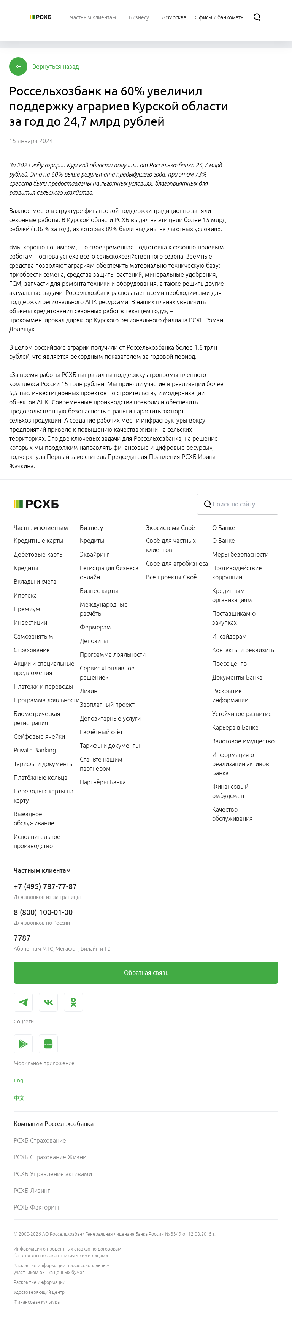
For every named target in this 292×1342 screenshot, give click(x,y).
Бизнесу (91, 527)
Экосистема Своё (170, 527)
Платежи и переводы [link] (43, 686)
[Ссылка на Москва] (177, 17)
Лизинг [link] (90, 691)
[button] (55, 66)
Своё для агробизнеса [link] (177, 563)
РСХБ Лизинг (32, 1190)
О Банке (223, 527)
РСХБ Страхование (40, 1140)
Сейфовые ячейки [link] (39, 736)
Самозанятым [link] (33, 636)
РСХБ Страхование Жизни (50, 1157)
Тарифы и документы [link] (44, 763)
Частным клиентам (41, 527)
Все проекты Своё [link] (171, 577)
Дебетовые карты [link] (39, 554)
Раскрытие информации (39, 1282)
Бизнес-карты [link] (99, 590)
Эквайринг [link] (94, 554)
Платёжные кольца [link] (40, 777)
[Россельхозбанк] (40, 17)
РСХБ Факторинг (37, 1207)
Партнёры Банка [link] (103, 782)
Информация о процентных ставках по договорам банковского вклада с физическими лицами (67, 1252)
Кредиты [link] (26, 568)
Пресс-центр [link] (229, 663)
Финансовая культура (37, 1301)
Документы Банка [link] (237, 677)
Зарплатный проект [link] (107, 704)
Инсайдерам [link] (229, 636)
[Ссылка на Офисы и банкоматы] (219, 17)
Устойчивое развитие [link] (242, 713)
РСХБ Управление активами (53, 1173)
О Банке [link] (223, 540)
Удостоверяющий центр (39, 1292)
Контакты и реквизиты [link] (244, 650)
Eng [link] (18, 1080)
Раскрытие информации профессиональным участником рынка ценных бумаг (62, 1269)
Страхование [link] (32, 650)
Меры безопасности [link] (240, 554)
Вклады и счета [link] (35, 581)
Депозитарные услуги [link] (110, 718)
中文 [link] (19, 1098)
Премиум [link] (27, 609)
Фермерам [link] (95, 627)
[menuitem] (92, 17)
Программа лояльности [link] (46, 700)
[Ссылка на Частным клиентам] (92, 17)
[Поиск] (257, 17)
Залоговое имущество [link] (243, 741)
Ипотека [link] (25, 595)
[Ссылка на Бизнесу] (139, 17)
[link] (146, 973)
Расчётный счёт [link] (101, 732)
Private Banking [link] (35, 750)
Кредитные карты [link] (38, 540)
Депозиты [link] (94, 640)
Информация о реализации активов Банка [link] (240, 763)
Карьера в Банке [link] (235, 727)
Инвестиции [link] (30, 622)
